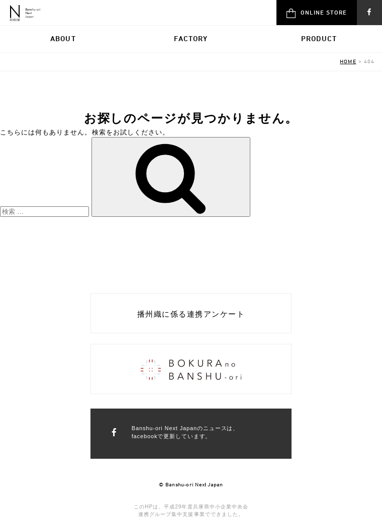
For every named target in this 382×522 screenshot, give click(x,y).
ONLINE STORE (316, 13)
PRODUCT (319, 38)
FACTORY (191, 38)
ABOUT (63, 38)
